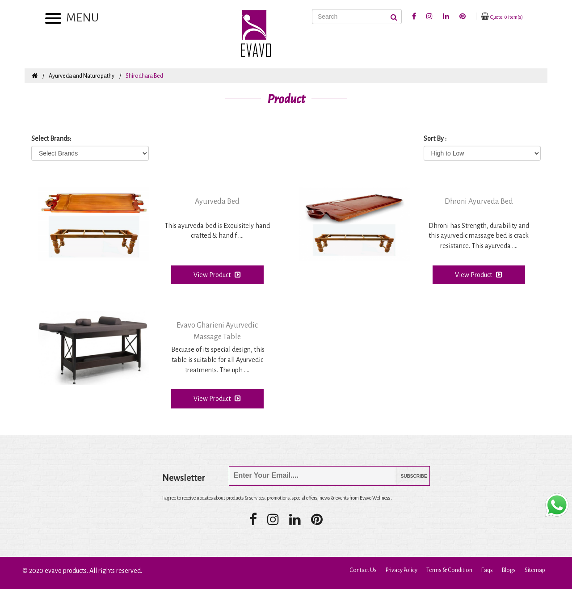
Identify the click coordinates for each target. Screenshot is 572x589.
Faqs (487, 570)
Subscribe (407, 476)
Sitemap (535, 570)
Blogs (509, 570)
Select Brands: (51, 138)
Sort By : (435, 138)
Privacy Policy (401, 570)
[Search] (357, 16)
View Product (217, 274)
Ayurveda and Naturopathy (81, 76)
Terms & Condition (449, 570)
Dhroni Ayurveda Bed (479, 202)
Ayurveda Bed (217, 202)
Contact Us (363, 570)
